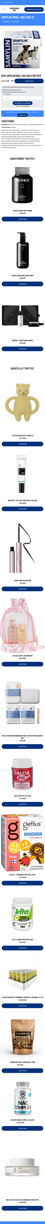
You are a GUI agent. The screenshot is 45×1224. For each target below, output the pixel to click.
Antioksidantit (39, 124)
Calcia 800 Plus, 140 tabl (22, 796)
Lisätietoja (29, 81)
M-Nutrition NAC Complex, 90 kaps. (22, 1120)
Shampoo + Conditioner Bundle (22, 340)
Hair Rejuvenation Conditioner (22, 275)
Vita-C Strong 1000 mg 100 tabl (22, 939)
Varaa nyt (22, 115)
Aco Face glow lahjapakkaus (22, 656)
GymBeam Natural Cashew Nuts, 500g (22, 1062)
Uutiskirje (7, 94)
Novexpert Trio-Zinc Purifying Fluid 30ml (22, 500)
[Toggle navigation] (3, 9)
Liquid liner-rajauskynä (22, 580)
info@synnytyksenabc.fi (7, 2)
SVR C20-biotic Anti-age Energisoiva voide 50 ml (22, 1200)
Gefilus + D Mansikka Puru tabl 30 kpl (22, 875)
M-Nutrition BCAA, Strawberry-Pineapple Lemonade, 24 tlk (22, 997)
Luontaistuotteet (21, 124)
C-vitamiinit (15, 21)
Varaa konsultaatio (34, 9)
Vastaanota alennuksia (22, 103)
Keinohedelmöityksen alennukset (15, 92)
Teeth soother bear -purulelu (22, 435)
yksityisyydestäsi (25, 106)
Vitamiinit (6, 21)
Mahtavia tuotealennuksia (12, 90)
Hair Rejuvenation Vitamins (22, 211)
